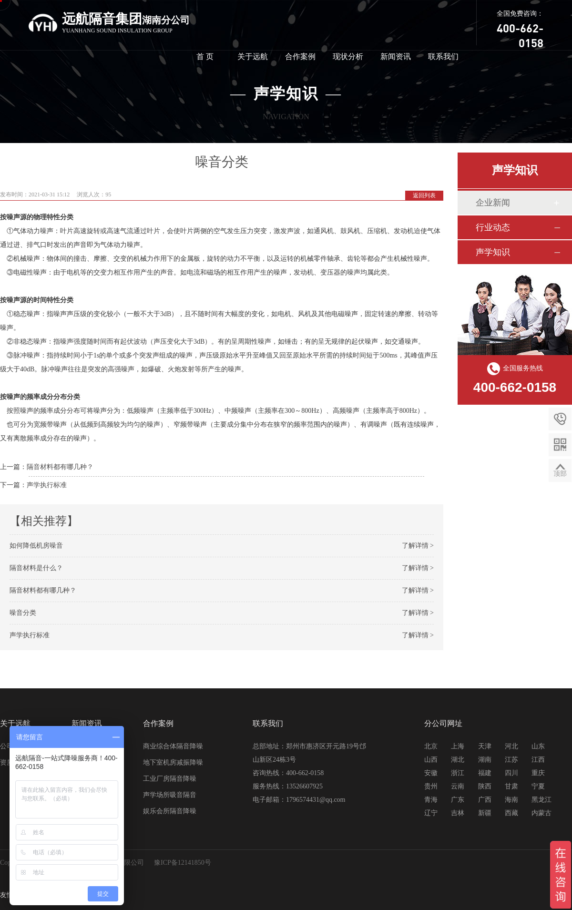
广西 (484, 799)
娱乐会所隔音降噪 (169, 811)
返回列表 (424, 195)
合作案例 (300, 56)
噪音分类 (23, 612)
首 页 (205, 56)
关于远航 (252, 56)
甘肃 (511, 786)
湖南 (484, 759)
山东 (538, 746)
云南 (457, 786)
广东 (457, 799)
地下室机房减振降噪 (173, 762)
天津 (484, 746)
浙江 (457, 773)
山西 (431, 759)
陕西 (484, 786)
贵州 (431, 786)
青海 (431, 799)
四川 (511, 773)
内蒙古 (541, 813)
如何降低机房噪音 (36, 545)
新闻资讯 (395, 56)
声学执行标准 (47, 485)
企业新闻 (493, 202)
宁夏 (538, 786)
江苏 (511, 759)
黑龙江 (541, 799)
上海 (457, 746)
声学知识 (493, 252)
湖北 (457, 759)
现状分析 (348, 56)
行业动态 (493, 227)
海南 (511, 799)
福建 (484, 773)
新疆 (484, 813)
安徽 (431, 773)
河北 (511, 746)
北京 (431, 746)
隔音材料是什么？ (36, 568)
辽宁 (431, 813)
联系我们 (443, 56)
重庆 (538, 773)
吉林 (457, 813)
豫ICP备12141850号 (182, 862)
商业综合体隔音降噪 (173, 746)
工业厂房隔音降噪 (169, 778)
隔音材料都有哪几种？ (60, 466)
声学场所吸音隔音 (169, 794)
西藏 (511, 813)
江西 (538, 759)
